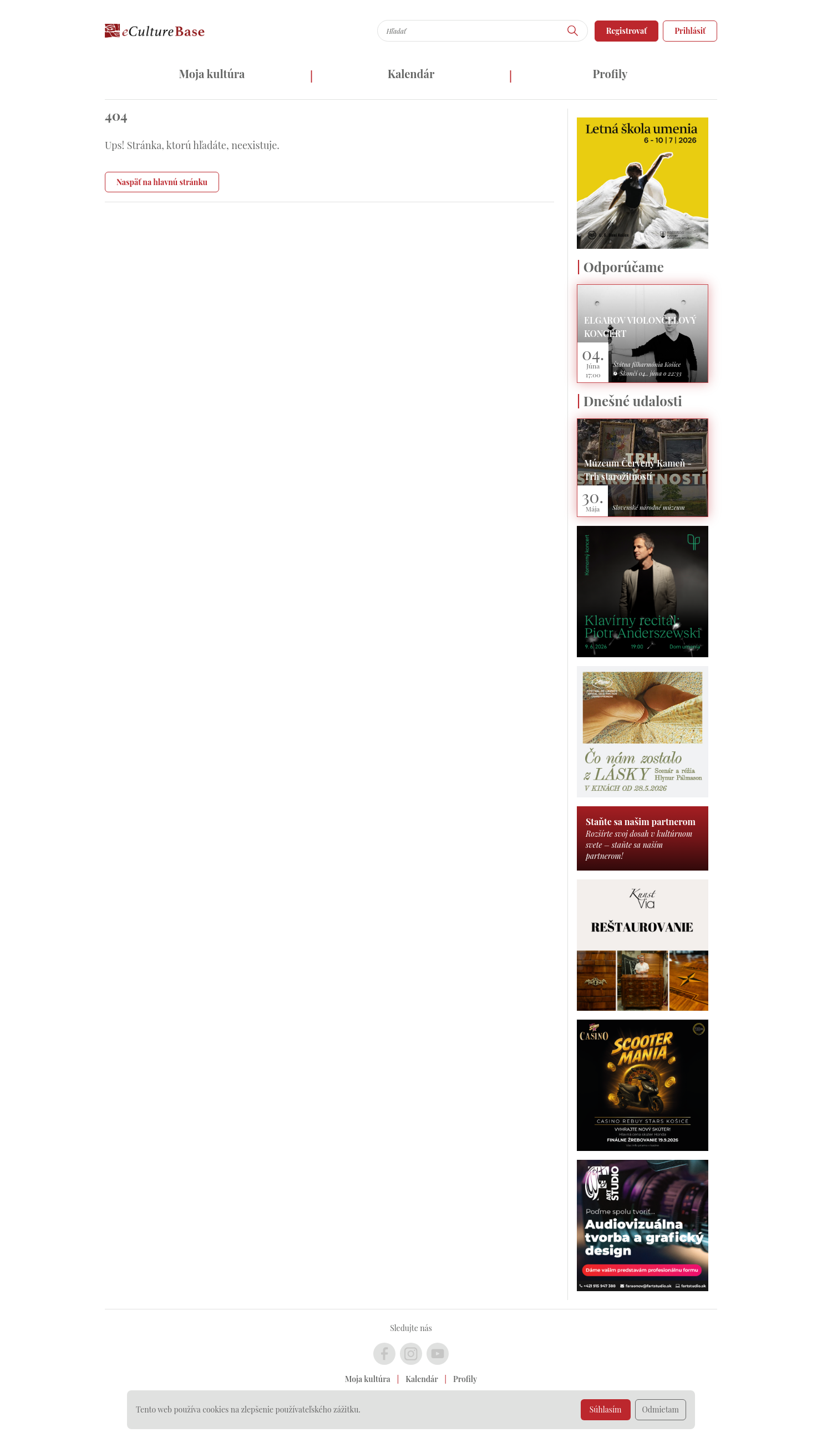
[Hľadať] (573, 31)
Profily (610, 73)
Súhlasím (606, 1409)
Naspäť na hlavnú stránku (161, 182)
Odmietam (660, 1409)
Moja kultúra (212, 73)
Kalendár (411, 73)
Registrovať (626, 30)
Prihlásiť (690, 30)
